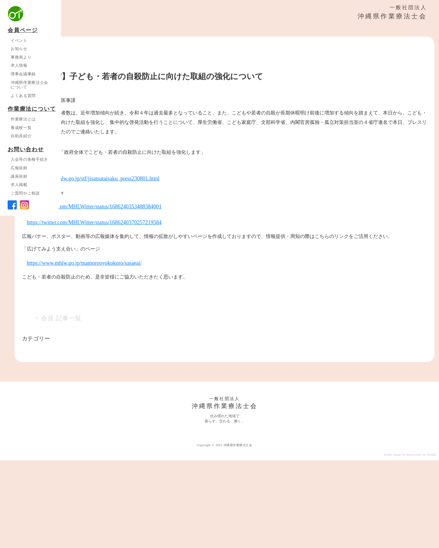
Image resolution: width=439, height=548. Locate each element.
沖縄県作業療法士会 (250, 505)
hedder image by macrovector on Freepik (410, 539)
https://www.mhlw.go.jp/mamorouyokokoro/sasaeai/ (148, 359)
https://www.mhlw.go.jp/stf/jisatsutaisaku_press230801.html (157, 252)
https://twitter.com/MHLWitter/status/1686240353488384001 (158, 284)
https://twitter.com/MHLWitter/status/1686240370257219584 (158, 299)
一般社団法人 (250, 498)
